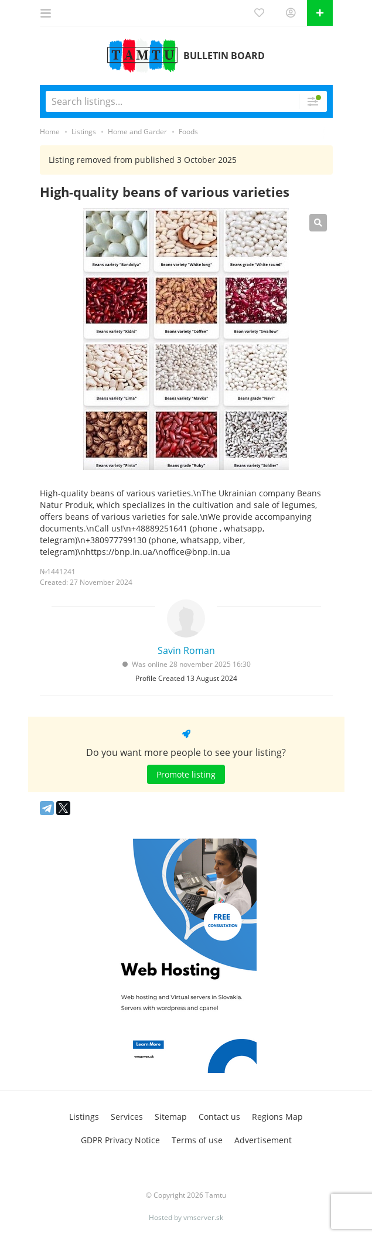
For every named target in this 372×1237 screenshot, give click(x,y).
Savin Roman (186, 650)
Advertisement (263, 1140)
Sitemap (171, 1116)
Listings (84, 1116)
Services (127, 1116)
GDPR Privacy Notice (120, 1140)
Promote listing (186, 774)
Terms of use (197, 1140)
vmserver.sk (203, 1217)
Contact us (219, 1116)
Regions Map (277, 1116)
